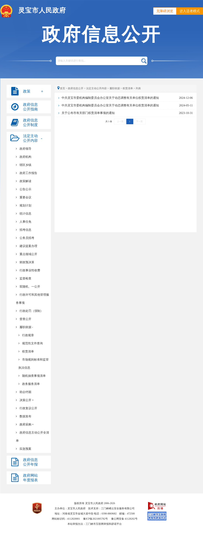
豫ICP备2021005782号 (95, 518)
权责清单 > (129, 88)
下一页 (139, 121)
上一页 (120, 121)
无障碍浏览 (164, 11)
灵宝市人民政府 (42, 10)
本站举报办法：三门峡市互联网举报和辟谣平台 (94, 524)
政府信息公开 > (76, 88)
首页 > (62, 88)
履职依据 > (116, 88)
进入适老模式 (190, 11)
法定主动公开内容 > (97, 88)
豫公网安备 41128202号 (124, 518)
